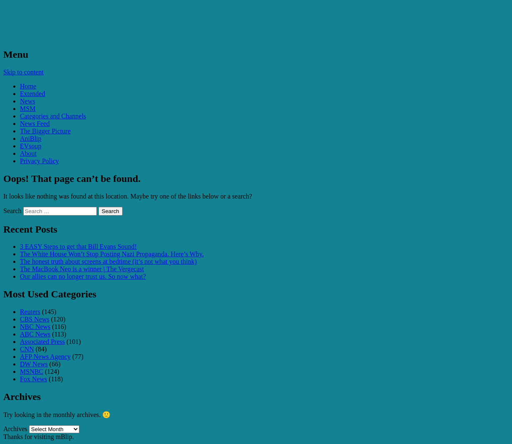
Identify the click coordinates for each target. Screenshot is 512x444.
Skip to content (23, 72)
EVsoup (31, 146)
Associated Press (42, 341)
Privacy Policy (39, 160)
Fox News (33, 379)
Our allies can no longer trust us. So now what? (83, 276)
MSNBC (31, 371)
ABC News (35, 334)
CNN (27, 349)
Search (12, 210)
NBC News (35, 326)
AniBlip (31, 138)
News (27, 101)
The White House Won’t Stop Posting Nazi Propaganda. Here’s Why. (112, 254)
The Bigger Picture (45, 131)
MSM (27, 108)
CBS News (34, 319)
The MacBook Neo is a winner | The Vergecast (82, 268)
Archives (15, 428)
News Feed (35, 123)
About (28, 153)
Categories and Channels (53, 116)
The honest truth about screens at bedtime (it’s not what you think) (108, 261)
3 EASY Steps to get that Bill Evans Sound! (78, 246)
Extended (32, 93)
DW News (34, 364)
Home (28, 86)
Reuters (30, 311)
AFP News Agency (45, 356)
